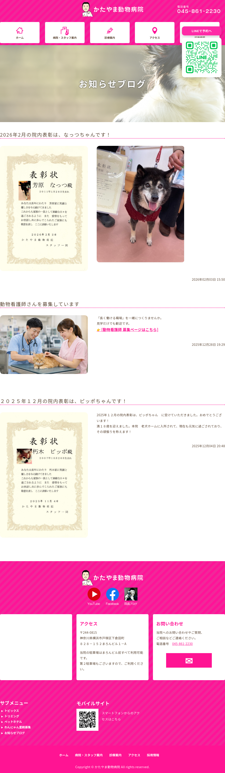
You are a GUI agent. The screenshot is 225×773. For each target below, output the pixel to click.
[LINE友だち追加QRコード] (201, 57)
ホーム (20, 37)
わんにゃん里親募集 (17, 727)
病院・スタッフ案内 (65, 37)
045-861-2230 (182, 643)
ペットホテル (13, 722)
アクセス (155, 37)
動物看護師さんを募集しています (40, 303)
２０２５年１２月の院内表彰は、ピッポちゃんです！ (63, 400)
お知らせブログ (14, 733)
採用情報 (153, 755)
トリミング (11, 716)
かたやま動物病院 (107, 767)
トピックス (11, 711)
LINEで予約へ (202, 31)
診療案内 (110, 37)
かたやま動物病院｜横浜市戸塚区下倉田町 (112, 9)
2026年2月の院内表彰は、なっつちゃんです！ (55, 134)
